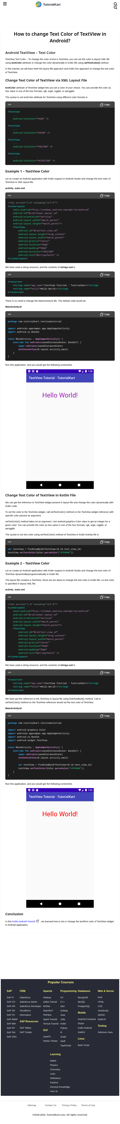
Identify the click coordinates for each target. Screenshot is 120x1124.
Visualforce (25, 1010)
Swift (62, 1041)
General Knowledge (60, 1087)
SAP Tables (25, 1028)
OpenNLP (48, 1010)
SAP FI (10, 997)
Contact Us (50, 1105)
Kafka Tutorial (50, 1002)
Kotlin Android (85, 1028)
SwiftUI (81, 1032)
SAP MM (11, 1023)
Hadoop (47, 997)
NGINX (101, 1015)
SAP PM (11, 1032)
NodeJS (102, 1019)
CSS (100, 1006)
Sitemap (32, 1105)
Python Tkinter (50, 1041)
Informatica (25, 1015)
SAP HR (11, 1006)
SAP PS (11, 1015)
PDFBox (47, 1015)
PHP (100, 997)
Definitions (55, 1078)
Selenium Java (105, 1032)
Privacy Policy (69, 1105)
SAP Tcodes (26, 1032)
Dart (62, 1006)
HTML (101, 1002)
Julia (62, 1019)
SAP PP (11, 1028)
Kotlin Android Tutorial (23, 921)
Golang (64, 1010)
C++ (62, 1002)
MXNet (46, 1006)
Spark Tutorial (50, 1019)
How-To (54, 1091)
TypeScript (65, 1045)
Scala (63, 1037)
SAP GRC (12, 1037)
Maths (53, 1060)
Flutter (81, 1023)
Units (52, 1074)
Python (63, 1028)
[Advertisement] (60, 17)
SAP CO (11, 1002)
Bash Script (83, 1045)
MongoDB (83, 997)
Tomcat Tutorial (50, 1023)
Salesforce (25, 997)
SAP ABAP (12, 1019)
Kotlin (63, 1023)
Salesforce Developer (30, 1006)
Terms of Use (88, 1105)
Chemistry (55, 1069)
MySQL (81, 1002)
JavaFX (47, 1036)
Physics (54, 1065)
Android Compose (87, 1019)
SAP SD (11, 1010)
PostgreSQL (84, 1006)
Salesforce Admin (28, 1002)
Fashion (54, 1082)
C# (61, 997)
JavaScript (103, 1010)
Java (62, 1015)
